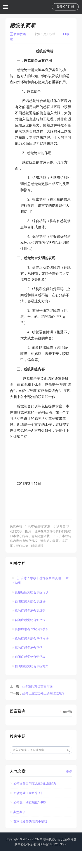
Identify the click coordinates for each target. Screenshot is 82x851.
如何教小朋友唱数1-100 (28, 802)
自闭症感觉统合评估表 (28, 657)
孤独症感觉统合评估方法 (30, 638)
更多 (69, 771)
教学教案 (18, 34)
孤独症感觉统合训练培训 (30, 592)
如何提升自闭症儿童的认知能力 (33, 783)
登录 (59, 7)
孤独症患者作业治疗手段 (30, 629)
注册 (71, 7)
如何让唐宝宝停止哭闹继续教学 (43, 693)
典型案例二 (19, 812)
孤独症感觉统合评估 (27, 647)
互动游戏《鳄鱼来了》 (27, 793)
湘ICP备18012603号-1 (52, 844)
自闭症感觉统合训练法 (28, 601)
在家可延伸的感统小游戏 (28, 821)
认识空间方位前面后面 (37, 686)
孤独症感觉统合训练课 (28, 610)
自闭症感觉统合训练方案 (30, 666)
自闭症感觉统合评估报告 (30, 620)
